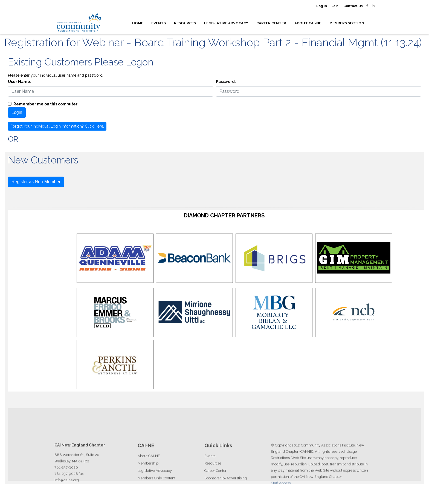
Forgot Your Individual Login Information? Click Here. (57, 126)
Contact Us (353, 6)
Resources (185, 23)
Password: (226, 81)
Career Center (271, 23)
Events (158, 23)
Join (335, 6)
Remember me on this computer (45, 104)
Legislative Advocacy (226, 23)
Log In (321, 6)
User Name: (19, 81)
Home (137, 23)
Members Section (346, 23)
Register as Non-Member (35, 181)
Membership (148, 474)
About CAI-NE (307, 23)
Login (16, 112)
